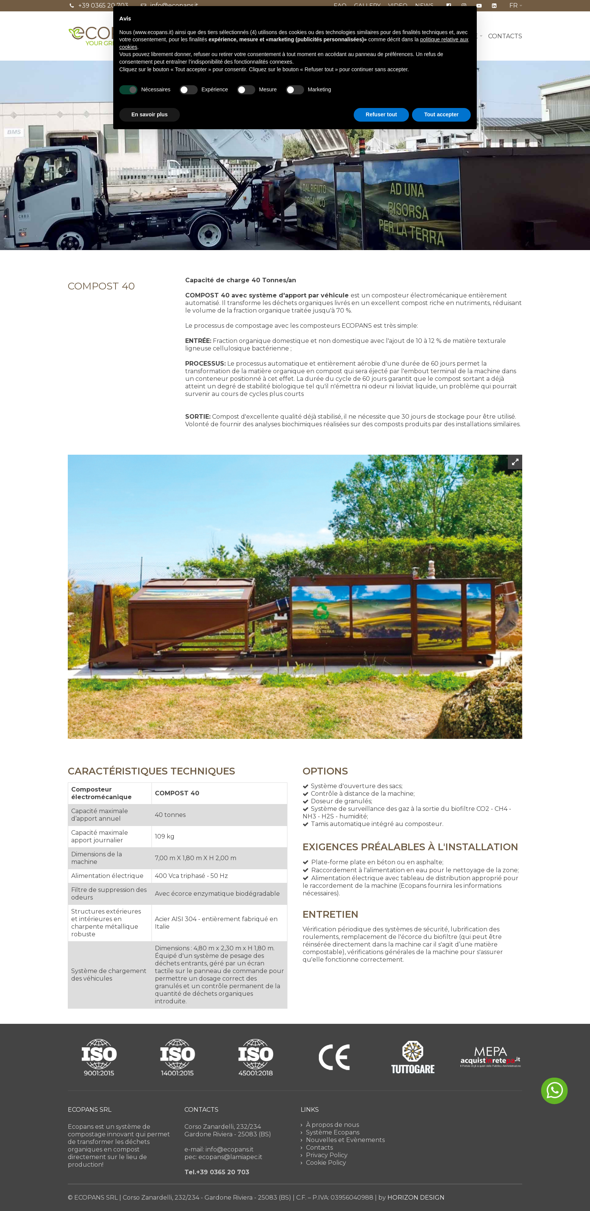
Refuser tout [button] (381, 114)
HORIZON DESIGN (416, 1197)
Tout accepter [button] (441, 114)
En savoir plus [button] (149, 114)
